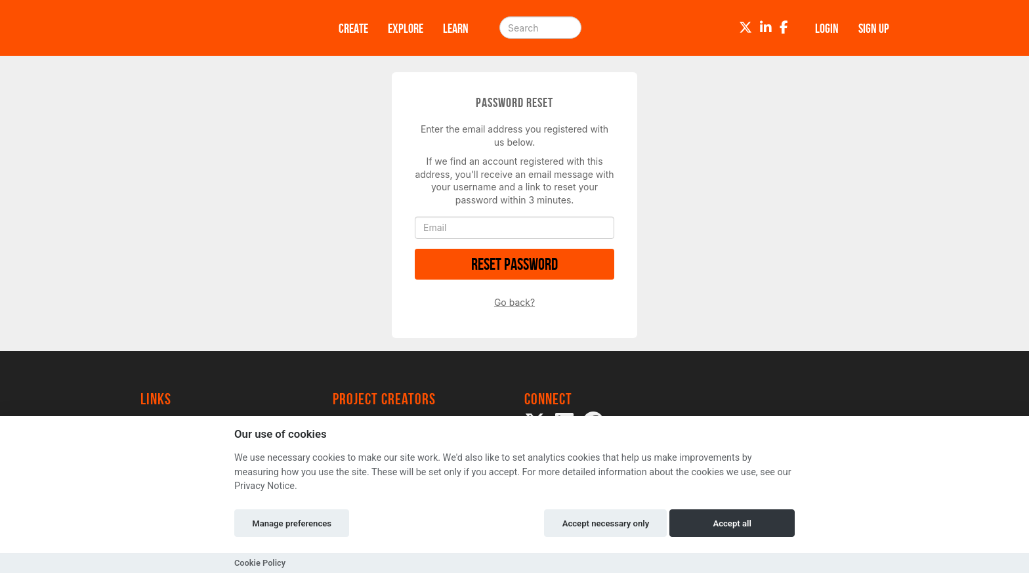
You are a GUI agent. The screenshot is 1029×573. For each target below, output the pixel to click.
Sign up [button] (873, 28)
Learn (456, 28)
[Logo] (222, 28)
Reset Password (514, 264)
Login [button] (827, 28)
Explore (405, 28)
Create (353, 28)
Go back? (514, 302)
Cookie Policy (259, 563)
